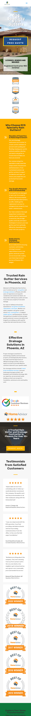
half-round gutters (13, 312)
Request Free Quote (15, 41)
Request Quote (15, 448)
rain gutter (21, 290)
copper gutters (7, 314)
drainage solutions (8, 292)
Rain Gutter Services (15, 277)
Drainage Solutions (14, 342)
